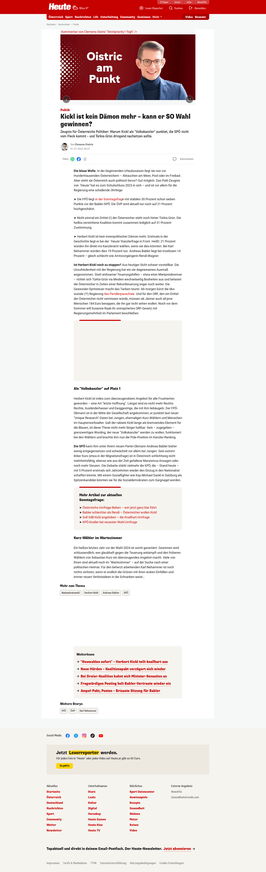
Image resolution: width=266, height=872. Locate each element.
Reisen (134, 825)
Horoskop (94, 814)
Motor (134, 819)
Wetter (51, 825)
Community (127, 17)
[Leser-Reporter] (151, 8)
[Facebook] (79, 159)
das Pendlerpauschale (119, 294)
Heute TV (94, 830)
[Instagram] (84, 735)
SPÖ (126, 593)
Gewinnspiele (138, 797)
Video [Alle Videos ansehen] (189, 17)
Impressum (53, 863)
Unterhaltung (109, 17)
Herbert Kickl (91, 593)
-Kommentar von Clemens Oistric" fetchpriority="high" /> (98, 32)
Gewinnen (143, 17)
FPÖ (64, 711)
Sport (69, 17)
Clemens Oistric (84, 144)
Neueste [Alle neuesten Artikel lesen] (200, 17)
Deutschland (55, 803)
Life (95, 17)
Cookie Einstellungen (171, 863)
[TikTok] (93, 735)
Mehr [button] (155, 17)
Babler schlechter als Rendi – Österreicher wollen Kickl (120, 512)
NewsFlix (176, 792)
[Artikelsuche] (176, 8)
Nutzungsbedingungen (143, 863)
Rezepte (135, 803)
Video (133, 830)
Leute (92, 797)
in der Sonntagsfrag (108, 199)
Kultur (92, 803)
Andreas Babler (111, 593)
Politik (76, 24)
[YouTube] (101, 735)
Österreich (56, 17)
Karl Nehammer (88, 711)
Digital (92, 808)
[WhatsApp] (72, 159)
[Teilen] (85, 159)
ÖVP (72, 711)
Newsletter (54, 830)
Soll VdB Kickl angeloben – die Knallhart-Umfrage (116, 517)
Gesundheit (137, 808)
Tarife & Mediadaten (75, 863)
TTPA (93, 863)
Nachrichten (83, 17)
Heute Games (97, 819)
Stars (91, 792)
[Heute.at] (60, 6)
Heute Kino (95, 825)
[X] (76, 735)
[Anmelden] (197, 8)
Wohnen (135, 814)
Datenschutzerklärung (113, 863)
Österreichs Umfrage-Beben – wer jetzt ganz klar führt (120, 507)
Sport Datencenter (142, 792)
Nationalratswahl (71, 593)
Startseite (51, 24)
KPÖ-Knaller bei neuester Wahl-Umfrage (110, 522)
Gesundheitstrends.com (185, 797)
